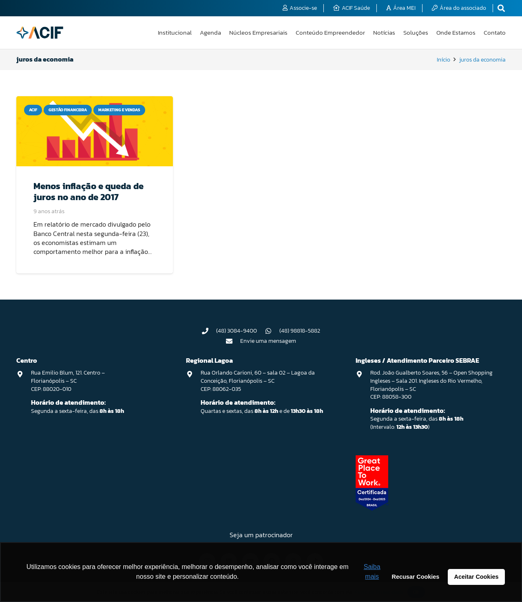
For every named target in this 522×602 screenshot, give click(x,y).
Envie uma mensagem (268, 341)
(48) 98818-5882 (299, 330)
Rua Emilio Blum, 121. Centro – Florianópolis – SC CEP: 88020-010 (68, 380)
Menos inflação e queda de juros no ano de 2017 (88, 191)
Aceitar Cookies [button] (476, 576)
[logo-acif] (39, 32)
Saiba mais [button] (372, 571)
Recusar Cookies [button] (416, 576)
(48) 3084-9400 (236, 330)
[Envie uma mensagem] (233, 341)
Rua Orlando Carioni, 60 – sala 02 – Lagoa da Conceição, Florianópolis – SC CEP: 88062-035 (258, 380)
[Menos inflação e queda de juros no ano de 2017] (94, 131)
